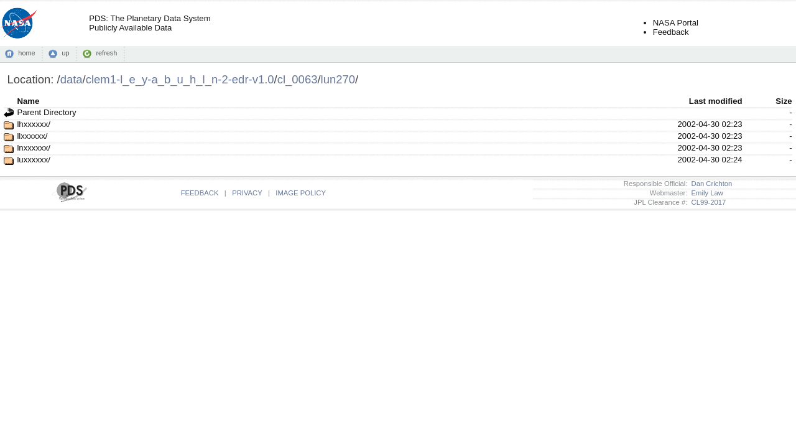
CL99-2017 (706, 202)
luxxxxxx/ (33, 159)
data (71, 79)
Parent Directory (46, 112)
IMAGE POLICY (300, 193)
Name (28, 101)
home (26, 53)
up (65, 53)
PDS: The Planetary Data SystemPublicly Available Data (149, 23)
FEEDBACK (200, 193)
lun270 (338, 79)
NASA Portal (675, 22)
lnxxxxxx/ (33, 147)
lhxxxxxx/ (33, 124)
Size (783, 101)
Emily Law (705, 193)
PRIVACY (247, 193)
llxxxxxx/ (32, 136)
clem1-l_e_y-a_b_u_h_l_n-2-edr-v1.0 (180, 79)
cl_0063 (297, 79)
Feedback (671, 32)
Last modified (716, 101)
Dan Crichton (709, 183)
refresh (106, 53)
